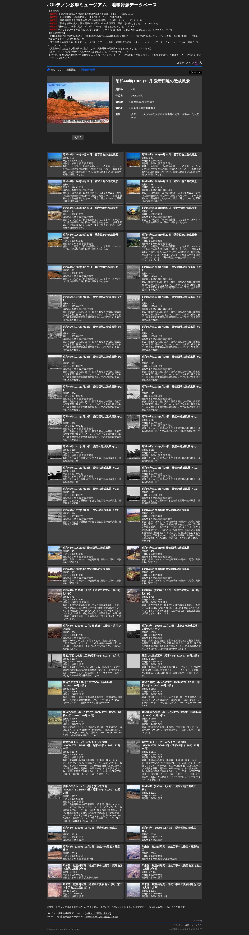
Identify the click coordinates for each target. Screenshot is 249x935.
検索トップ (54, 69)
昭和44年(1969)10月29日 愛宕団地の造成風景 (90, 154)
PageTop (199, 921)
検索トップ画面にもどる (98, 913)
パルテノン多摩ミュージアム (188, 925)
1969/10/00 (137, 95)
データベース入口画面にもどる (101, 916)
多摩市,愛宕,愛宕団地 (142, 101)
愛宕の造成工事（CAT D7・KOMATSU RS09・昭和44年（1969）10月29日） (171, 684)
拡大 (78, 137)
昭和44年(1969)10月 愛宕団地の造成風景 (165, 510)
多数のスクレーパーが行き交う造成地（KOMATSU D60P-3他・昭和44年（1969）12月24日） (91, 745)
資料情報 (71, 69)
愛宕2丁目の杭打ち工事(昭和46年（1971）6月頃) (91, 655)
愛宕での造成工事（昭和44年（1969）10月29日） (171, 655)
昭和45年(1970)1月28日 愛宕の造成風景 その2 (169, 416)
